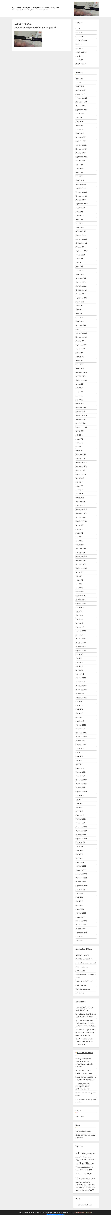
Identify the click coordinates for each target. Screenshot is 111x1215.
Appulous (79, 48)
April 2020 (79, 364)
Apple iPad (79, 36)
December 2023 (81, 192)
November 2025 (81, 102)
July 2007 (79, 940)
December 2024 (81, 145)
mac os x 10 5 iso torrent (84, 981)
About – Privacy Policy (84, 1205)
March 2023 (80, 227)
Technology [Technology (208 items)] (81, 1187)
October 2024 (81, 153)
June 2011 (79, 756)
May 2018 (79, 443)
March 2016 (80, 545)
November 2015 (81, 560)
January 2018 (80, 458)
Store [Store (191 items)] (77, 1187)
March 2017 (80, 498)
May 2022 (79, 266)
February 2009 (81, 866)
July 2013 (79, 658)
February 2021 (81, 325)
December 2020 (81, 333)
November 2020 (81, 337)
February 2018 (81, 454)
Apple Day (79, 32)
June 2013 (79, 662)
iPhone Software (81, 52)
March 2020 (80, 368)
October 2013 (80, 647)
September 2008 (82, 886)
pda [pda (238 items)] (84, 1182)
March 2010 (80, 815)
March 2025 (80, 133)
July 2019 (79, 388)
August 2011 (80, 748)
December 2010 (81, 780)
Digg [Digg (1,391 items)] (77, 1160)
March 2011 (80, 768)
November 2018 (81, 419)
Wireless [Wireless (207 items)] (87, 1190)
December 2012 (81, 686)
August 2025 (80, 114)
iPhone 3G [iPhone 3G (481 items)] (79, 1167)
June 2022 (79, 263)
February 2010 (81, 819)
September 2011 (81, 744)
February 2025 (81, 137)
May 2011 (79, 760)
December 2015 (81, 556)
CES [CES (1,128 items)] (81, 1157)
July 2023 (79, 212)
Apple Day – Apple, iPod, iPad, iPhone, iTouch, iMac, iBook (36, 7)
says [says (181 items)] (87, 1184)
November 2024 (81, 149)
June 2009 (79, 850)
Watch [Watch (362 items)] (77, 1190)
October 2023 (81, 200)
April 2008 (79, 905)
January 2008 (80, 917)
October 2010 (80, 788)
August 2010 (80, 795)
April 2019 (79, 400)
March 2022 (80, 274)
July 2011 (79, 752)
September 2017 (81, 474)
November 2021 (81, 290)
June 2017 (79, 486)
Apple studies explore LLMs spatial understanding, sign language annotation (85, 1032)
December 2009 (81, 827)
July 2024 (79, 165)
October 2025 (81, 106)
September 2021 (81, 298)
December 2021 (81, 286)
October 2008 (81, 882)
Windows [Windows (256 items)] (82, 1190)
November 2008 (81, 878)
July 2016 (79, 529)
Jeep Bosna (80, 1116)
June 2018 (79, 439)
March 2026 (80, 86)
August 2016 (80, 525)
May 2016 (79, 537)
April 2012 (79, 717)
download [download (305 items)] (82, 1159)
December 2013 (81, 639)
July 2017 (79, 482)
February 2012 (81, 725)
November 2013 (81, 643)
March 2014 (80, 627)
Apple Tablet (80, 44)
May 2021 (79, 313)
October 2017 (80, 470)
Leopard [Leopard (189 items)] (86, 1170)
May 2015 (79, 584)
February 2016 (81, 549)
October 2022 (81, 247)
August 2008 (80, 889)
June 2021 (79, 310)
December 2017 (81, 462)
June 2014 (79, 615)
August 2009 (80, 842)
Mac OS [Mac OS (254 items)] (84, 1174)
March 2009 (80, 862)
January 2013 (80, 682)
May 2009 (79, 854)
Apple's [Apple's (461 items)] (87, 1154)
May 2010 (79, 807)
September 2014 (81, 603)
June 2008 (79, 897)
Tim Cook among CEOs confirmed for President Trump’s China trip (84, 1041)
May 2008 (79, 901)
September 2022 (82, 251)
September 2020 (82, 345)
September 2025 (82, 110)
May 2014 (79, 619)
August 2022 (80, 255)
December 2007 (81, 921)
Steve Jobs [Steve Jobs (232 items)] (91, 1184)
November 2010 (81, 784)
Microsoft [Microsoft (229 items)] (88, 1179)
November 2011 (81, 737)
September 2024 (82, 157)
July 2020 (79, 353)
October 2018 (80, 423)
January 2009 (80, 870)
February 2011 (80, 772)
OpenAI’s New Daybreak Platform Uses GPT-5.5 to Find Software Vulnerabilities (86, 1023)
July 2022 (79, 259)
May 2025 (79, 125)
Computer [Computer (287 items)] (86, 1157)
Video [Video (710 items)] (94, 1187)
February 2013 (81, 678)
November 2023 (81, 196)
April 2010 (79, 811)
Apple (78, 29)
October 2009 (81, 835)
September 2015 (81, 568)
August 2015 (80, 572)
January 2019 (80, 411)
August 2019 (80, 384)
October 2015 (80, 564)
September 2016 (81, 521)
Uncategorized (81, 64)
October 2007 (81, 929)
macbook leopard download (86, 963)
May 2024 (79, 172)
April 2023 (79, 223)
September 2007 (81, 933)
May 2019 (79, 396)
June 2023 (79, 215)
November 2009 (81, 831)
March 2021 (80, 321)
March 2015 (80, 592)
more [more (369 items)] (77, 1182)
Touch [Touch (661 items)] (89, 1187)
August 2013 (80, 654)
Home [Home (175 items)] (77, 1164)
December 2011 (81, 733)
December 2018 (81, 415)
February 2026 (81, 90)
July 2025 (79, 118)
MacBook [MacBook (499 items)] (78, 1174)
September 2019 (81, 380)
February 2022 (81, 278)
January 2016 (80, 553)
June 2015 (79, 580)
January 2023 (80, 235)
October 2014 (80, 600)
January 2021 (80, 329)
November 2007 (81, 925)
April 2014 (79, 623)
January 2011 (80, 776)
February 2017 (81, 502)
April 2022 (79, 270)
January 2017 (80, 505)
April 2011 (79, 764)
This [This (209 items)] (86, 1187)
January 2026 (80, 94)
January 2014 (80, 635)
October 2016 (80, 517)
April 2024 (79, 176)
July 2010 (79, 799)
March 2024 (80, 180)
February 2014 (81, 631)
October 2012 (80, 694)
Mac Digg (79, 56)
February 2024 (81, 184)
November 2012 (81, 690)
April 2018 (79, 447)
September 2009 (82, 839)
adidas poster (80, 971)
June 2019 (79, 392)
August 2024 (80, 161)
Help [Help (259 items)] (94, 1159)
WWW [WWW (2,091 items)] (91, 1190)
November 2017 (81, 466)
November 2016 (81, 513)
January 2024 (80, 188)
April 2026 (79, 82)
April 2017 (79, 494)
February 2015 (81, 596)
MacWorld (79, 60)
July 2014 (79, 611)
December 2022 (81, 239)
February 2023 (81, 231)
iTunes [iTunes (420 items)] (81, 1170)
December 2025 (81, 98)
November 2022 (81, 243)
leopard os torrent (82, 955)
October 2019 (80, 376)
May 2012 (79, 713)
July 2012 (79, 705)
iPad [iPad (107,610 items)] (81, 1163)
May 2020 (79, 360)
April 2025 (79, 129)
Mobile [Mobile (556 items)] (93, 1179)
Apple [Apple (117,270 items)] (81, 1153)
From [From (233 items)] (86, 1159)
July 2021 (79, 306)
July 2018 (79, 435)
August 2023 (80, 208)
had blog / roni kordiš (83, 1131)
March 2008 (80, 909)
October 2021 (80, 294)
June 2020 (79, 357)
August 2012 (80, 701)
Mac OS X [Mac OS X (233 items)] (83, 1179)
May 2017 (79, 490)
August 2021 (80, 302)
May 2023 (79, 219)
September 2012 (81, 697)
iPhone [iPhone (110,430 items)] (89, 1163)
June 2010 (79, 803)
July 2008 (79, 893)
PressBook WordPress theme (83, 1212)
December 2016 (81, 509)
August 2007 (80, 936)
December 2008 (81, 874)
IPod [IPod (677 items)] (88, 1167)
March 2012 (80, 721)
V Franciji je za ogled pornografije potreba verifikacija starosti (83, 1086)
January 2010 (80, 823)
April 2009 (79, 858)
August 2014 (80, 607)
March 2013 (80, 674)
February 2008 (81, 913)
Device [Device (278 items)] (91, 1157)
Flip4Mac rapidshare (83, 989)
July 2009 (79, 846)
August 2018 (80, 431)
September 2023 (82, 204)
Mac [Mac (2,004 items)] (90, 1170)
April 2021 (79, 317)
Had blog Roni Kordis (85, 1053)
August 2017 (80, 478)
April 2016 (79, 541)
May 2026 (79, 78)
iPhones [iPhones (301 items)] (84, 1167)
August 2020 (80, 349)
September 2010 (81, 792)
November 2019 (81, 372)
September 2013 (81, 650)
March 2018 (80, 451)
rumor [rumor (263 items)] (84, 1184)
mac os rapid (80, 993)
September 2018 (81, 427)
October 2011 (80, 741)
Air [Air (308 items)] (76, 1154)
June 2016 (79, 533)
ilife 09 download (82, 967)
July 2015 (79, 576)
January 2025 (80, 141)
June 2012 (79, 709)
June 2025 (79, 121)
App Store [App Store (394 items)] (93, 1154)
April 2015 (79, 588)
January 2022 (80, 282)
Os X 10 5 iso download (84, 959)
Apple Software (81, 40)
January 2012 (80, 729)
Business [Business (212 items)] (78, 1157)
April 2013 (79, 670)
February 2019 (81, 407)
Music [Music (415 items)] (81, 1182)
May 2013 (79, 666)
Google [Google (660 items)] (90, 1159)
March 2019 (80, 404)
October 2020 (81, 341)
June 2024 (79, 168)
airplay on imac (81, 985)
